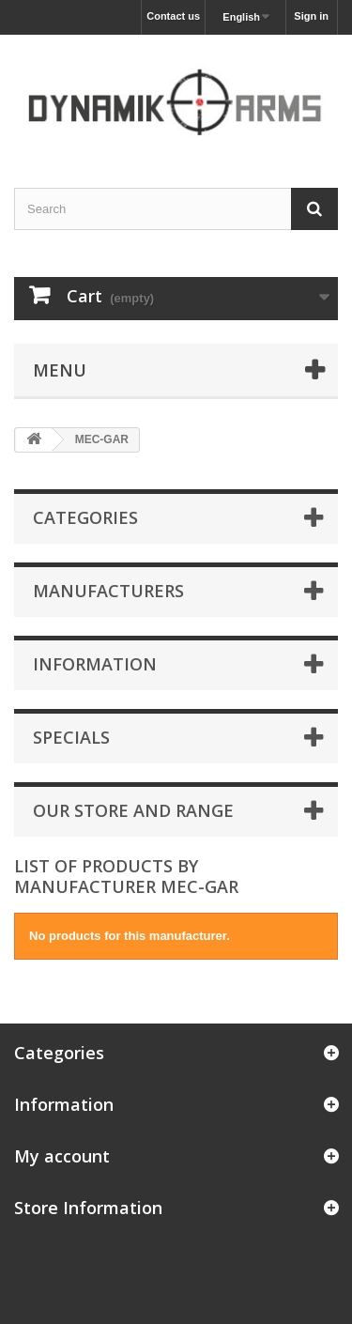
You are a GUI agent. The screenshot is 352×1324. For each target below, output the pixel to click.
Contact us (173, 16)
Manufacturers (108, 590)
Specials (71, 737)
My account (62, 1156)
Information (95, 664)
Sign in (311, 16)
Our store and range (133, 810)
